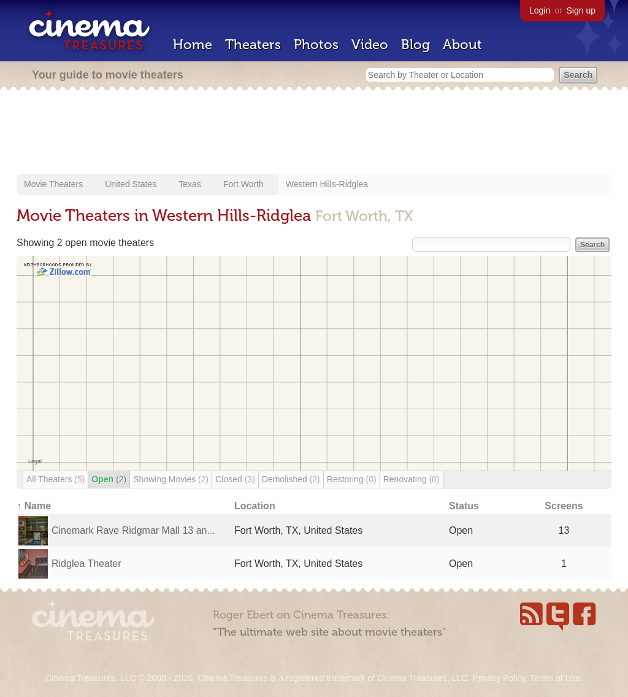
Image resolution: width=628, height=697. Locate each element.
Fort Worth (243, 184)
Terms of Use (555, 678)
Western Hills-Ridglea (327, 184)
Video (369, 44)
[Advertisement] (314, 133)
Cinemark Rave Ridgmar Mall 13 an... (133, 530)
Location (254, 506)
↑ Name (34, 506)
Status (464, 506)
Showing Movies (171, 479)
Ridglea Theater (86, 563)
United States (130, 184)
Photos (316, 44)
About (462, 44)
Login (539, 10)
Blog (415, 44)
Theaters (253, 44)
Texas (189, 184)
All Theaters (55, 479)
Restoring (352, 479)
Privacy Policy (498, 678)
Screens (564, 506)
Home (192, 44)
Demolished (291, 479)
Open (108, 479)
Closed (235, 479)
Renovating (411, 479)
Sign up (581, 10)
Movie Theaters (53, 184)
